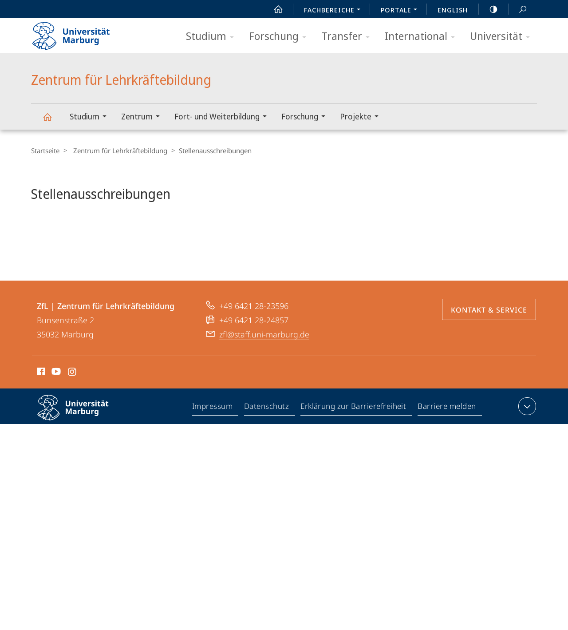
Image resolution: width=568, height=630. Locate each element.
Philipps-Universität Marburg (80, 438)
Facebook (40, 396)
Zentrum (143, 117)
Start (273, 9)
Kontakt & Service (489, 333)
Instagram (72, 396)
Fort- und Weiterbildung (223, 117)
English (453, 9)
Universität (503, 36)
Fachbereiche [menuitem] (334, 10)
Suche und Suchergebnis (518, 9)
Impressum (212, 431)
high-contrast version (488, 9)
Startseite (45, 150)
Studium (213, 36)
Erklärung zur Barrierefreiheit (353, 431)
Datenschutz (267, 431)
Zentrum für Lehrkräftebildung (52, 121)
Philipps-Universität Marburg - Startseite (78, 33)
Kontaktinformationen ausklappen (526, 429)
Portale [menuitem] (401, 10)
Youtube (55, 396)
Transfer (348, 36)
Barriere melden (447, 431)
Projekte (362, 117)
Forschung (280, 36)
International (423, 36)
